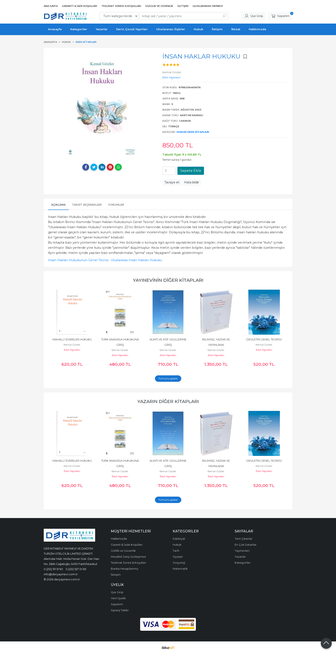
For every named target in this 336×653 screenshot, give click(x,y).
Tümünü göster (168, 378)
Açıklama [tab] (58, 204)
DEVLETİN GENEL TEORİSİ (264, 339)
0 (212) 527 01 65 (76, 569)
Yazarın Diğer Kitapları (168, 401)
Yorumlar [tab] (116, 204)
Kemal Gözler (72, 344)
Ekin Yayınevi (72, 349)
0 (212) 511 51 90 (53, 569)
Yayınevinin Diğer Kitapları (168, 280)
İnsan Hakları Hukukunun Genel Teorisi (78, 260)
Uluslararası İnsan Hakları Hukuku (136, 260)
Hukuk (181, 131)
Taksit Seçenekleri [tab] (87, 204)
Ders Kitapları (198, 131)
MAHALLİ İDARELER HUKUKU (72, 339)
